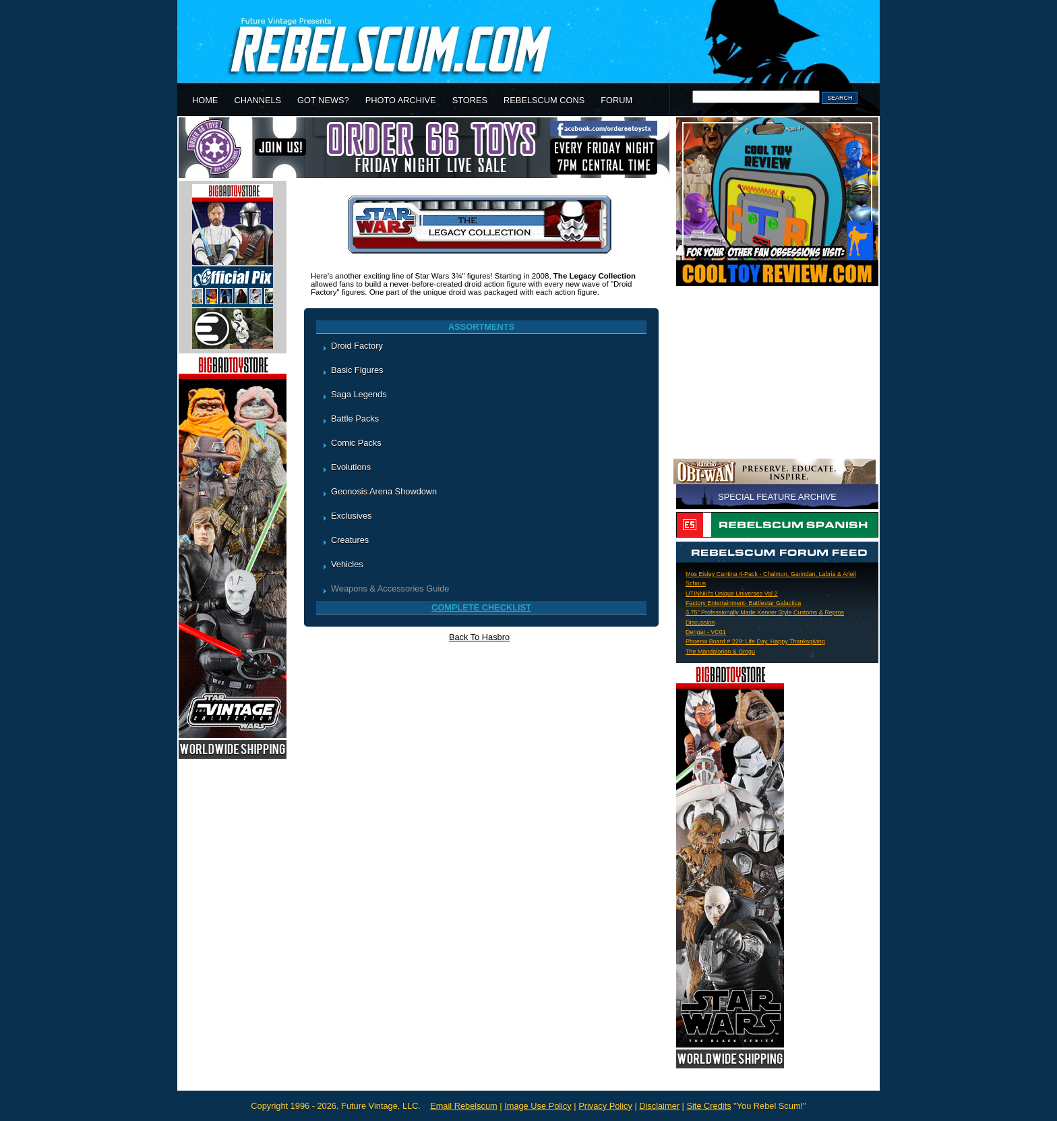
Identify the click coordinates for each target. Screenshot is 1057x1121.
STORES (469, 100)
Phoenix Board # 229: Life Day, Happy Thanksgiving (755, 641)
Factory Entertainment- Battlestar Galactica (743, 603)
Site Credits (708, 1106)
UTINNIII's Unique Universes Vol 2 (732, 593)
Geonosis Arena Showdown (384, 491)
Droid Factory (357, 346)
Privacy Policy (605, 1106)
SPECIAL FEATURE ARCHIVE (777, 497)
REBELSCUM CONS (544, 100)
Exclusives (351, 516)
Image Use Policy (538, 1106)
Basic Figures (357, 370)
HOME (205, 100)
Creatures (350, 540)
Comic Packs (356, 443)
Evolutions (351, 467)
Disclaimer (659, 1106)
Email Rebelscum (463, 1106)
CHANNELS (257, 100)
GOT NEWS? (323, 100)
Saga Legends (359, 394)
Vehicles (347, 564)
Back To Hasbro (479, 637)
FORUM (616, 100)
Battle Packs (355, 418)
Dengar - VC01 (706, 632)
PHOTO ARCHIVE (400, 100)
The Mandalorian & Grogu (720, 651)
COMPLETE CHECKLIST (481, 607)
